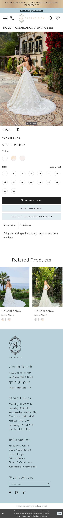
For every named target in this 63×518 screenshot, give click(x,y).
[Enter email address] (29, 484)
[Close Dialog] (3, 513)
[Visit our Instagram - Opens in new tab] (16, 493)
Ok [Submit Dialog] (59, 513)
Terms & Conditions (21, 462)
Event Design (16, 454)
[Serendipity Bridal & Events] (31, 18)
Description (9, 224)
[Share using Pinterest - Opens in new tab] (18, 130)
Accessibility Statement (23, 466)
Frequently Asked (19, 445)
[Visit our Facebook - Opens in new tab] (10, 493)
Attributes (25, 224)
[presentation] (15, 287)
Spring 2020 (45, 27)
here (45, 516)
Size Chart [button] (55, 166)
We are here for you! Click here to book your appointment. (31, 3)
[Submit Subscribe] (47, 484)
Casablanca (24, 27)
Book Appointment (32, 208)
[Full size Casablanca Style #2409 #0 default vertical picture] (31, 79)
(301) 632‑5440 (20, 382)
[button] (5, 18)
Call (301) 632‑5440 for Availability (31, 216)
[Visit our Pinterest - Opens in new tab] (24, 493)
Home (7, 27)
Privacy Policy (17, 458)
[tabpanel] (31, 79)
